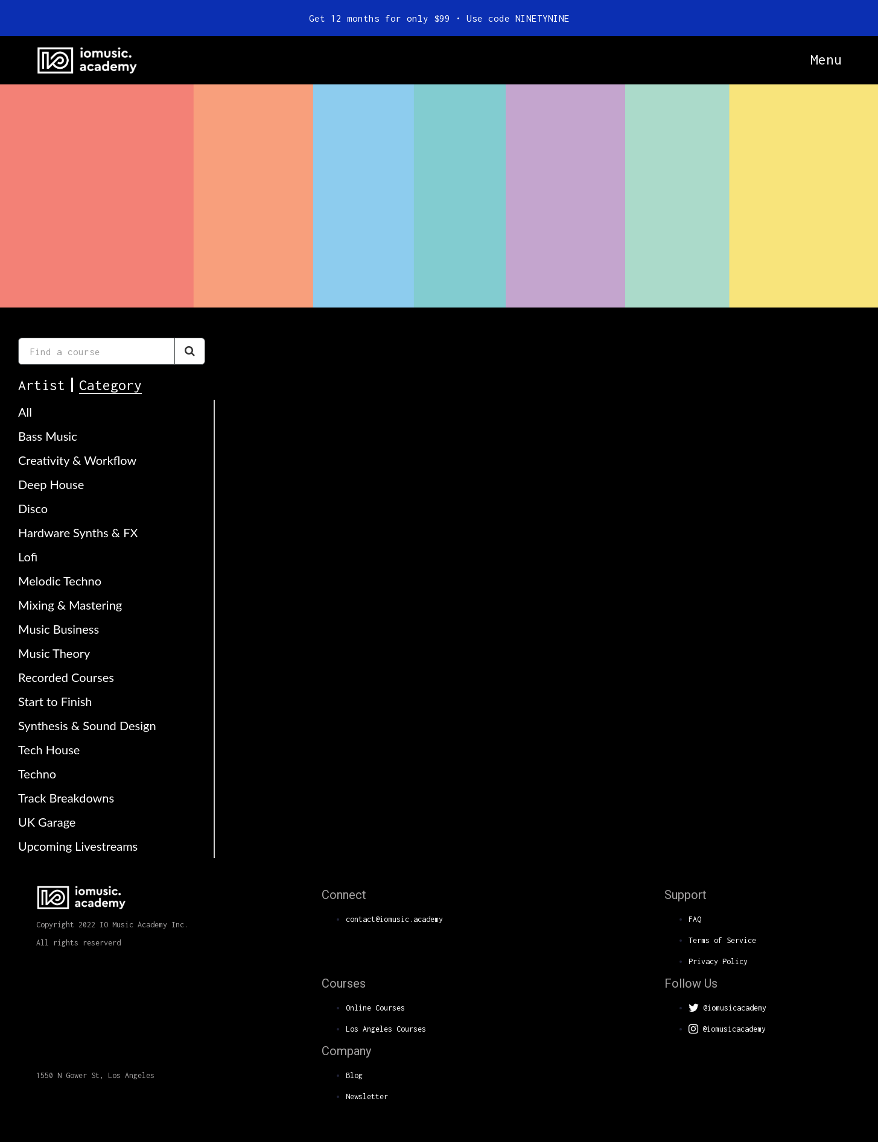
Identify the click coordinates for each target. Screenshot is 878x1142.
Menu (826, 60)
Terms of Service (722, 940)
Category (110, 385)
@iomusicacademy (727, 1007)
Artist (41, 385)
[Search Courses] (189, 351)
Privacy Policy (718, 961)
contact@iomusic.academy (394, 919)
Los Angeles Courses (386, 1028)
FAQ (695, 919)
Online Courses (375, 1007)
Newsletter (367, 1096)
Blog (354, 1075)
